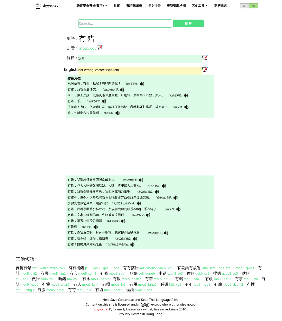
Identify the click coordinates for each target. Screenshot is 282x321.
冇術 (99, 289)
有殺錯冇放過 (189, 267)
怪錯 (130, 289)
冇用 (133, 284)
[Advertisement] (133, 146)
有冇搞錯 (131, 267)
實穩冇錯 (23, 267)
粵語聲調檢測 (176, 6)
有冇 (189, 284)
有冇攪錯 (76, 267)
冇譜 (149, 278)
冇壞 (46, 284)
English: (71, 69)
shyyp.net (101, 309)
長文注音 (154, 6)
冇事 (239, 278)
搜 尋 (188, 23)
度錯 (191, 273)
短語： (73, 38)
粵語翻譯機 (134, 6)
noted (191, 304)
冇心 (74, 273)
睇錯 (164, 284)
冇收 (209, 278)
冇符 (72, 289)
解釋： (72, 57)
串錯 (162, 273)
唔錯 (62, 278)
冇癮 (45, 273)
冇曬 (179, 278)
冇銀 (117, 278)
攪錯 (217, 273)
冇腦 (41, 289)
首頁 (117, 6)
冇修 (104, 273)
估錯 (246, 273)
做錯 (36, 278)
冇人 (77, 284)
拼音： (73, 47)
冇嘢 (106, 284)
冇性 (251, 284)
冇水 (86, 278)
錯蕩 (134, 273)
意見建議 (220, 6)
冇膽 (218, 284)
